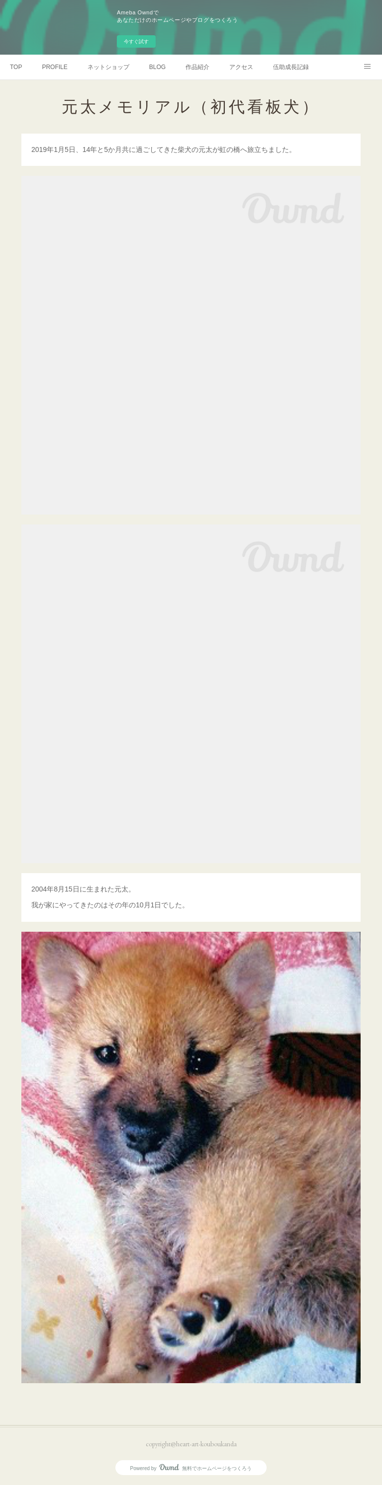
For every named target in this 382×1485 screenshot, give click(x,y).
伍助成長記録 (291, 67)
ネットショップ (108, 67)
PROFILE (54, 67)
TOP (16, 67)
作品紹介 (197, 67)
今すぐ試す (136, 41)
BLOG (157, 67)
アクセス (241, 67)
